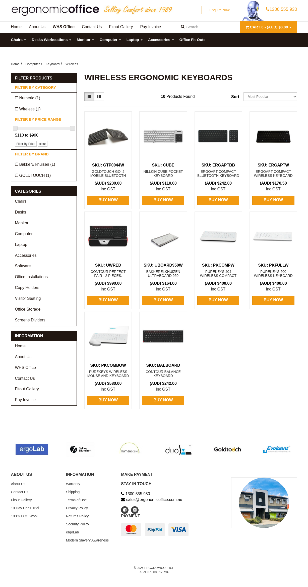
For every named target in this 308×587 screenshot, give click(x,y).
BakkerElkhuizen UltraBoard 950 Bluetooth (163, 276)
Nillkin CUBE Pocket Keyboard (163, 174)
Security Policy (77, 524)
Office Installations (31, 277)
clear (42, 144)
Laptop (135, 39)
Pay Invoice (25, 400)
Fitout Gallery (27, 389)
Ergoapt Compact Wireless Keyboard (273, 174)
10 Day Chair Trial (25, 508)
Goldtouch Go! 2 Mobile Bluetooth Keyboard (108, 176)
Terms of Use (76, 500)
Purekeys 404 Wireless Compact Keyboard (218, 276)
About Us (23, 357)
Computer (110, 39)
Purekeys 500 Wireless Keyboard (273, 274)
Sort (235, 97)
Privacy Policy (77, 508)
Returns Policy (77, 516)
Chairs (18, 39)
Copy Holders (27, 287)
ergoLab (72, 532)
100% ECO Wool (24, 516)
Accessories (161, 39)
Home (15, 64)
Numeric (29, 98)
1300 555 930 (281, 9)
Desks (20, 212)
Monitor (85, 39)
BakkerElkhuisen (37, 164)
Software (23, 266)
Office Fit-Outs (192, 39)
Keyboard (53, 64)
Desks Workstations (51, 39)
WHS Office (25, 367)
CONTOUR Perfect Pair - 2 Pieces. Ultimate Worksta (108, 276)
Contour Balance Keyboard (163, 374)
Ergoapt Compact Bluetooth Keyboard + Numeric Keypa (218, 176)
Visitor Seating (28, 298)
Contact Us (25, 378)
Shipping (73, 492)
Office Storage (28, 309)
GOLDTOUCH (35, 175)
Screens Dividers (30, 320)
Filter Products (33, 78)
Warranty (73, 484)
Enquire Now (219, 10)
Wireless (72, 64)
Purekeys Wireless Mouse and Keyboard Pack (108, 376)
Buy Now (108, 200)
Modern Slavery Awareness (87, 540)
